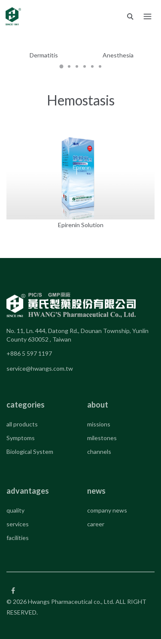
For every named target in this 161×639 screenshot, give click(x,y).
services (17, 524)
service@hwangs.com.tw (39, 368)
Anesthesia (118, 55)
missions (98, 424)
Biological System (29, 451)
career (95, 524)
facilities (17, 537)
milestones (102, 437)
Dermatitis (44, 55)
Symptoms (20, 437)
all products (22, 424)
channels (99, 451)
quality (15, 510)
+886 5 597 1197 (29, 353)
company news (107, 510)
